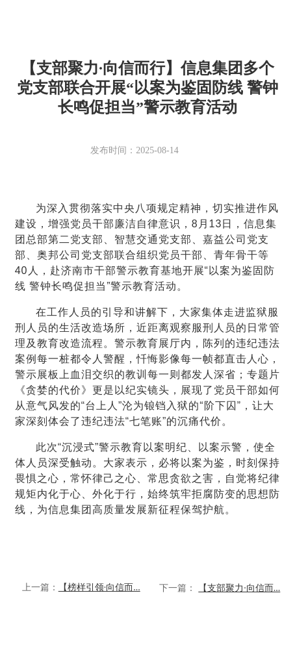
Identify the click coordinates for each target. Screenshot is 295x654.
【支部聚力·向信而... (239, 588)
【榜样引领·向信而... (99, 587)
